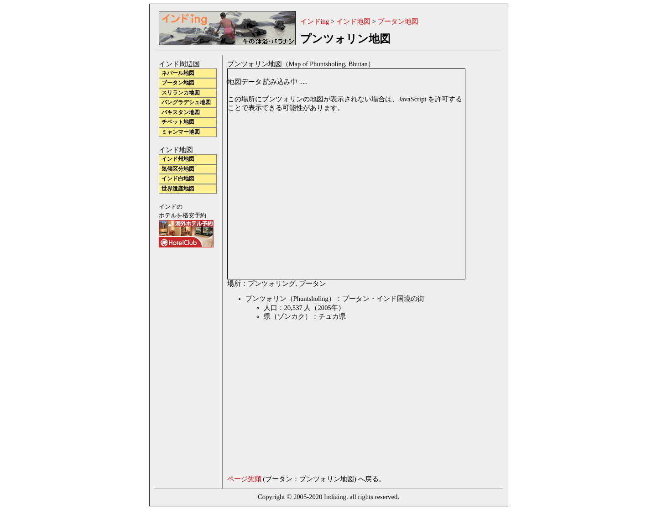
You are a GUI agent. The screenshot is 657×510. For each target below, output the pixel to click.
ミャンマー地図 (181, 132)
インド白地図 (178, 179)
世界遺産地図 (178, 189)
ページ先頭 (244, 479)
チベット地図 (178, 122)
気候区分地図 (178, 169)
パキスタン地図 (181, 113)
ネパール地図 (178, 73)
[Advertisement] (304, 400)
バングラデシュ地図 (186, 102)
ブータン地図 (397, 21)
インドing (314, 21)
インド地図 (353, 21)
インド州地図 (178, 159)
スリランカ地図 (181, 93)
